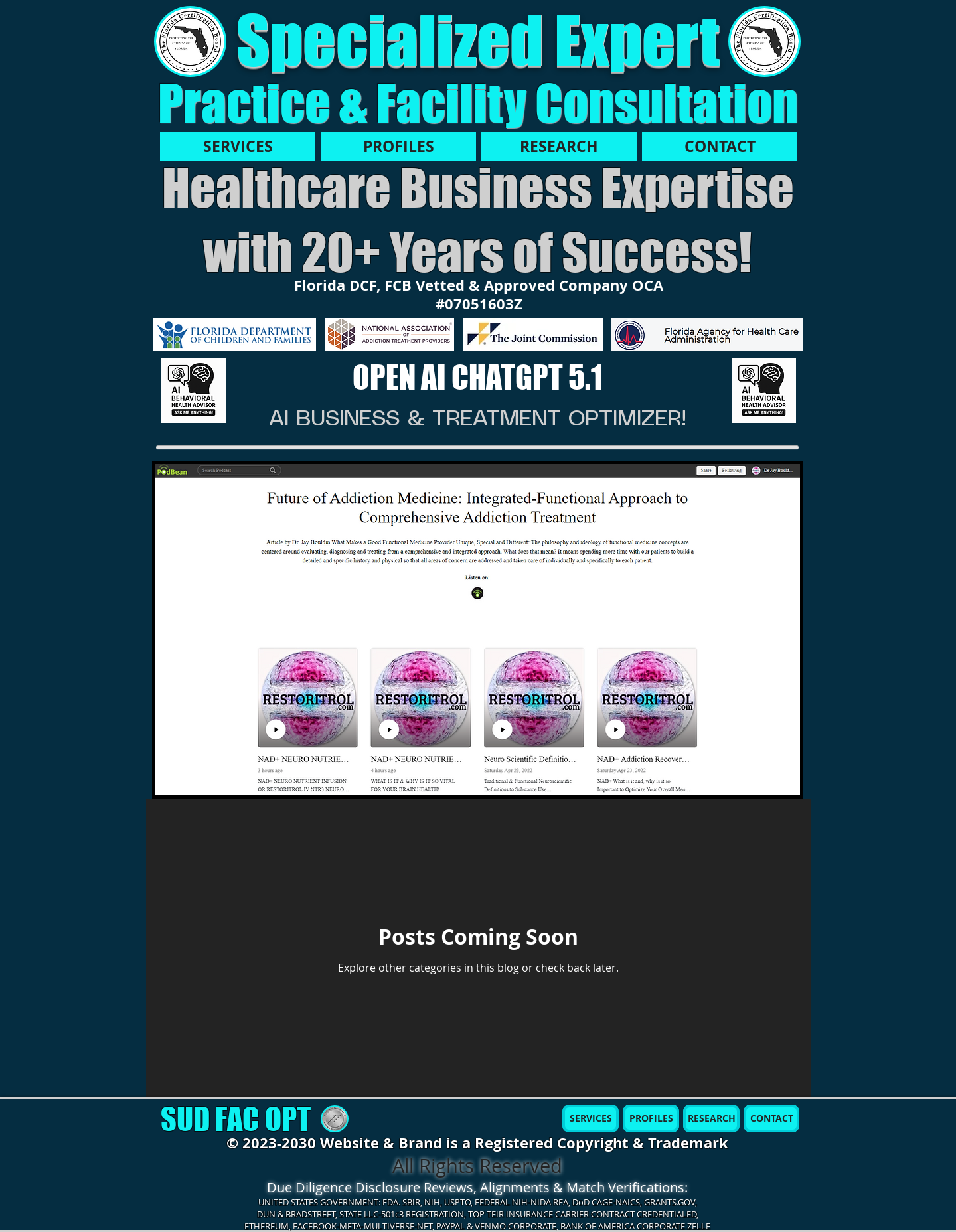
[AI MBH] (193, 390)
